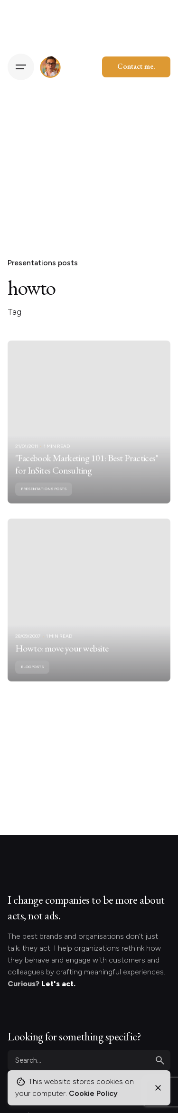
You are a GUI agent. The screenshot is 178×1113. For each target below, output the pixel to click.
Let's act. (58, 983)
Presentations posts (43, 262)
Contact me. (136, 66)
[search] (160, 1060)
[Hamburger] (21, 67)
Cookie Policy (93, 1093)
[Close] (158, 1087)
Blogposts (32, 673)
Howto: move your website (62, 654)
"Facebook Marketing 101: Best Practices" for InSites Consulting (86, 470)
